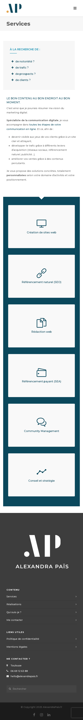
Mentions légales (16, 646)
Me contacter (14, 620)
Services (11, 596)
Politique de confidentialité (22, 638)
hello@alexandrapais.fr (24, 676)
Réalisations (13, 604)
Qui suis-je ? (13, 612)
